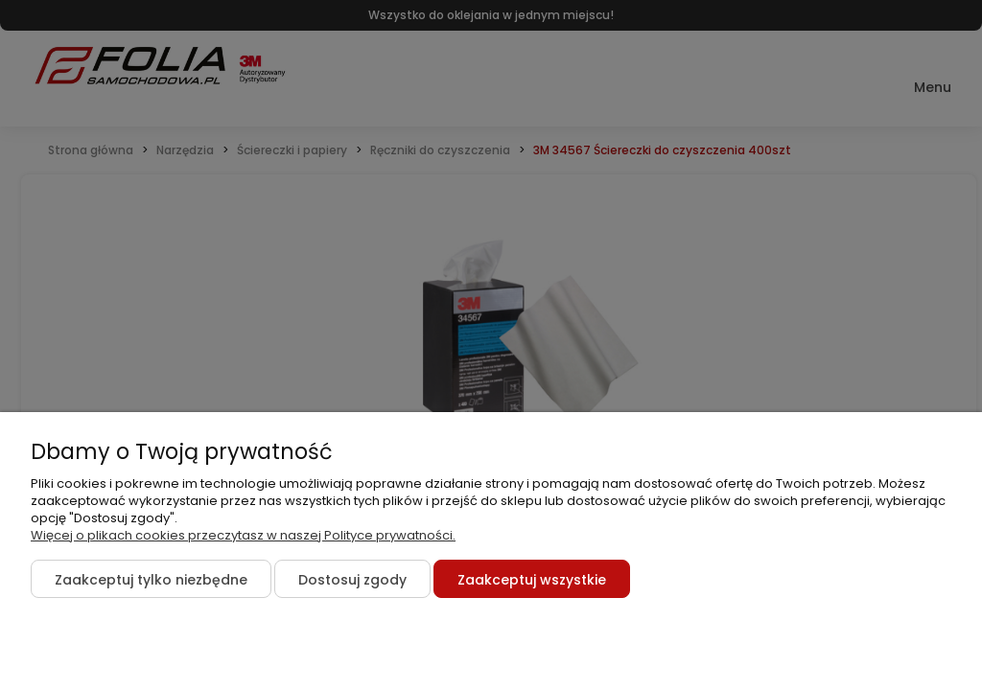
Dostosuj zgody (352, 579)
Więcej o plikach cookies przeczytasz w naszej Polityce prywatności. (243, 535)
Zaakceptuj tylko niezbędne (151, 579)
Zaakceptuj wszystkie (531, 579)
